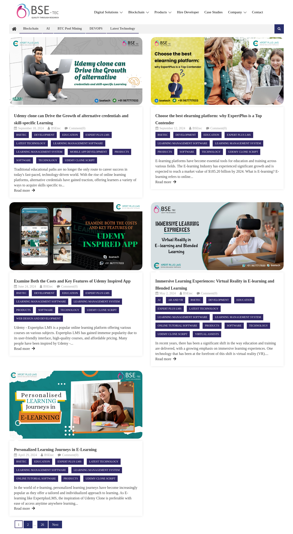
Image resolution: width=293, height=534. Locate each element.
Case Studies (213, 12)
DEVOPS (96, 28)
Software (23, 160)
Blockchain (138, 12)
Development (44, 134)
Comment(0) (77, 128)
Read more (24, 190)
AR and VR (175, 300)
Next (55, 524)
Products (163, 12)
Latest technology (122, 28)
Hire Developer (188, 12)
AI (48, 28)
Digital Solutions (108, 12)
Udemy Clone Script (80, 160)
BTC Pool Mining (69, 28)
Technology (47, 160)
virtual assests (207, 334)
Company (237, 12)
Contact (257, 12)
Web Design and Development (38, 318)
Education (70, 134)
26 (42, 524)
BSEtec (56, 128)
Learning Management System (39, 151)
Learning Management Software (78, 143)
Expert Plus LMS (97, 134)
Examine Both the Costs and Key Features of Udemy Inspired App (72, 281)
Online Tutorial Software (177, 325)
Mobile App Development (88, 151)
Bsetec (21, 134)
